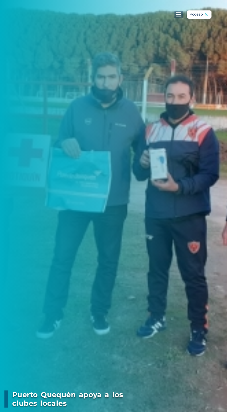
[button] (178, 14)
